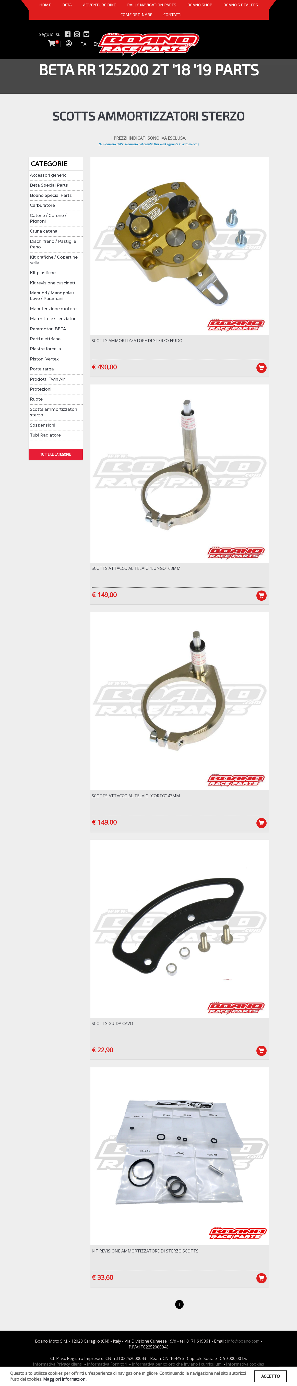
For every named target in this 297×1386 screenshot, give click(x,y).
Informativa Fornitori (107, 1364)
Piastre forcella (45, 348)
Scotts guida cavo (112, 1023)
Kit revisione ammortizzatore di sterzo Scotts (145, 1251)
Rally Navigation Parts (151, 4)
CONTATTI (172, 14)
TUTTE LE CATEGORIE (55, 454)
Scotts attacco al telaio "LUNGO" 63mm (136, 568)
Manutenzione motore (53, 308)
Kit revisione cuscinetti (53, 283)
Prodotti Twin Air (47, 379)
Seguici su (50, 34)
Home (45, 4)
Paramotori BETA (48, 329)
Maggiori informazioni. (65, 1379)
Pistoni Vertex (44, 359)
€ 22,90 (102, 1049)
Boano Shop (199, 4)
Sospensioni (42, 425)
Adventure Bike (99, 4)
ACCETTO (270, 1376)
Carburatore (42, 205)
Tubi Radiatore (45, 435)
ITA (82, 44)
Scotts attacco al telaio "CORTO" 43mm (136, 796)
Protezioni (40, 389)
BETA (67, 4)
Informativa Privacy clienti (57, 1364)
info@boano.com (243, 1341)
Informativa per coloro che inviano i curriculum (176, 1364)
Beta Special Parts (49, 185)
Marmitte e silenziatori (53, 318)
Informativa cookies (245, 1364)
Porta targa (42, 369)
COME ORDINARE (136, 14)
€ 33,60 (102, 1277)
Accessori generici (48, 175)
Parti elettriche (45, 338)
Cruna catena (43, 231)
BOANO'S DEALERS (240, 4)
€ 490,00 (104, 367)
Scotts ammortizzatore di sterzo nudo (137, 340)
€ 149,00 (104, 594)
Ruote (36, 399)
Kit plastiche (43, 272)
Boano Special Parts (51, 195)
